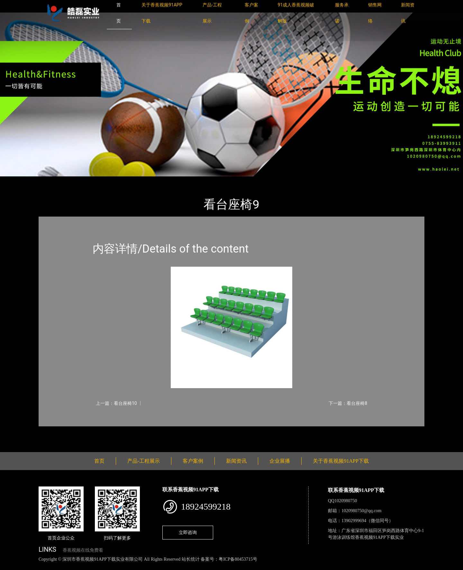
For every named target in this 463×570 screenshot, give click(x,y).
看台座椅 (109, 180)
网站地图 (9, 566)
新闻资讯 (236, 461)
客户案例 (193, 461)
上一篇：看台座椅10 (116, 403)
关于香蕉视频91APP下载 (340, 461)
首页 (50, 180)
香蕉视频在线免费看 (83, 550)
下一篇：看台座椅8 (348, 403)
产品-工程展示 (77, 180)
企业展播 (279, 461)
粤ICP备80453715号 (238, 559)
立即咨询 (188, 532)
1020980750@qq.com (361, 510)
